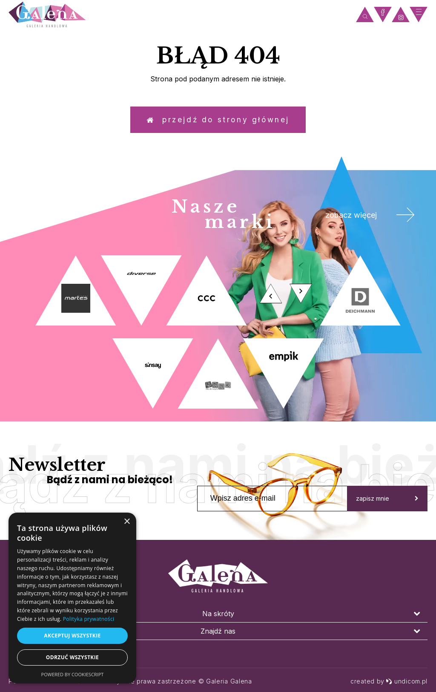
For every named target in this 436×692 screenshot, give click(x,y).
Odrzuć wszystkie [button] (72, 657)
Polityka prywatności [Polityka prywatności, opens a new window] (88, 619)
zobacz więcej (367, 217)
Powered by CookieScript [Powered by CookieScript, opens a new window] (72, 674)
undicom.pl (406, 681)
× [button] (126, 522)
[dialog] (72, 598)
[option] (218, 335)
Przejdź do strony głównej (218, 121)
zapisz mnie (387, 501)
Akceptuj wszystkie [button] (72, 635)
